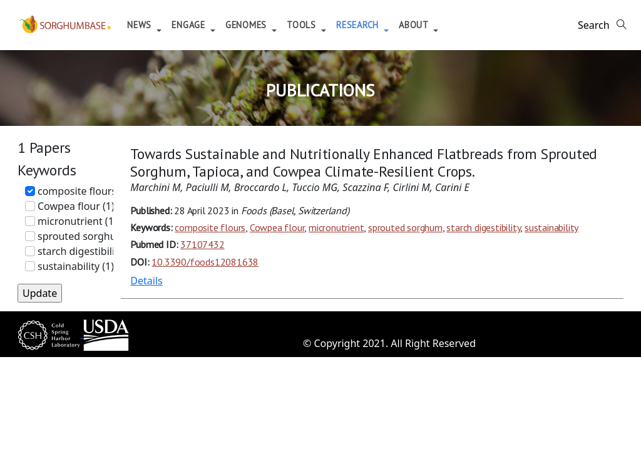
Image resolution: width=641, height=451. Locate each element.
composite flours (210, 227)
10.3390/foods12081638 (205, 262)
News (159, 25)
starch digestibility (483, 227)
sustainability (551, 227)
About (433, 25)
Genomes (266, 25)
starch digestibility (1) (88, 251)
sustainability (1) (76, 266)
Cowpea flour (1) (76, 206)
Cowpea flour (277, 227)
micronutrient (336, 227)
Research (376, 25)
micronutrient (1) (77, 221)
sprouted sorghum (405, 227)
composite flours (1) (84, 191)
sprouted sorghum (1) (89, 236)
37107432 (202, 244)
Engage (208, 25)
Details (146, 281)
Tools (321, 25)
